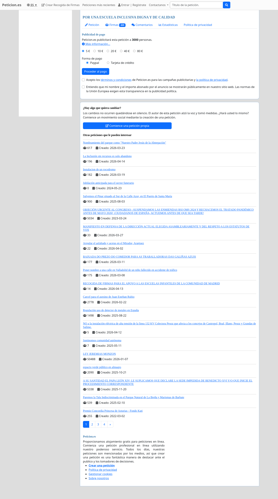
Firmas (115, 25)
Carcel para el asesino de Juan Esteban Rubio (108, 296)
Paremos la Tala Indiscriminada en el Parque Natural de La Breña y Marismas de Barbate (133, 397)
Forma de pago (92, 58)
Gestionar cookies (100, 474)
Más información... (96, 44)
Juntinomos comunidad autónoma (102, 340)
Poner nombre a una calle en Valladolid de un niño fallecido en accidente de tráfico (130, 269)
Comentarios (142, 25)
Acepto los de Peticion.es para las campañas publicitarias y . (157, 80)
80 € (140, 51)
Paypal (94, 63)
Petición (92, 25)
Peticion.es (11, 4)
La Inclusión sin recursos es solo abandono (107, 156)
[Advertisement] (45, 63)
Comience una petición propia (127, 126)
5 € (88, 51)
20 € (113, 51)
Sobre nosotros (99, 478)
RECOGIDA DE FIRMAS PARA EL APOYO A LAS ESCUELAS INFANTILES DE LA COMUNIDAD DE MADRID (151, 283)
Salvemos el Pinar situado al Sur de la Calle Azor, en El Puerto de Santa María (127, 196)
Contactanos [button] (157, 5)
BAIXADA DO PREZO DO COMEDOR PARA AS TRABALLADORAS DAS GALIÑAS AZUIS (139, 256)
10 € (100, 51)
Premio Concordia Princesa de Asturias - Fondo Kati (113, 410)
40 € (127, 51)
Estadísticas (168, 25)
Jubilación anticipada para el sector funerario (108, 182)
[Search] (196, 5)
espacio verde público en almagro (102, 367)
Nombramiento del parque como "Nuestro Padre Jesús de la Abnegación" (124, 142)
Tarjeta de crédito (122, 63)
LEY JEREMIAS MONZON (99, 353)
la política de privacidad (211, 80)
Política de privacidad (198, 25)
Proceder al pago (95, 71)
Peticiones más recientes (98, 5)
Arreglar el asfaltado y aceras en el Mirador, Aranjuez (113, 243)
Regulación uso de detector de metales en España (111, 310)
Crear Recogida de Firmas (60, 5)
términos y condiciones (116, 80)
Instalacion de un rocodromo (99, 169)
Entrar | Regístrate (132, 5)
